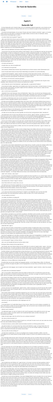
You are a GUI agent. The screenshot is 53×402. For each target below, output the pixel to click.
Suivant (30, 16)
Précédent (24, 16)
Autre (27, 2)
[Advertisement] (26, 11)
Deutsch (13, 2)
